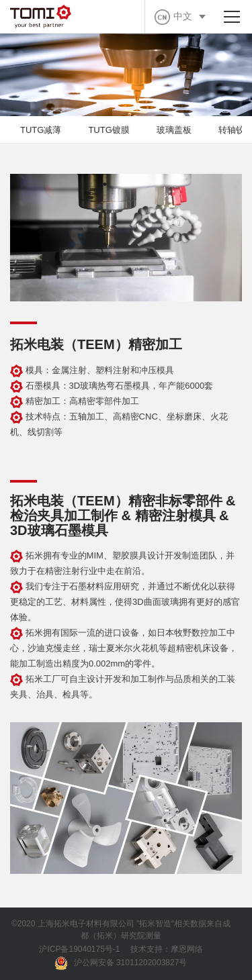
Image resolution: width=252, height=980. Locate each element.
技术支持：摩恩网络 (166, 949)
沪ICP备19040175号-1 (79, 949)
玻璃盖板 (174, 130)
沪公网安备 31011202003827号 (121, 963)
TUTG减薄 (40, 130)
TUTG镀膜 (108, 130)
